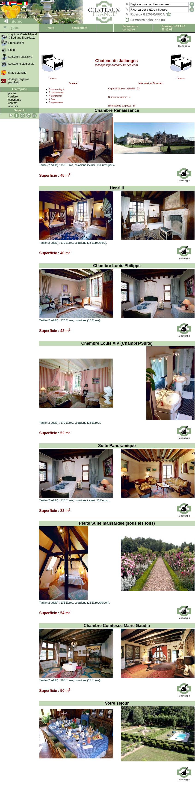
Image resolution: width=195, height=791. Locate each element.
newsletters (79, 28)
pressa (12, 93)
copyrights (14, 99)
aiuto (51, 28)
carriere (13, 96)
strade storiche (17, 72)
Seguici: (19, 110)
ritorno (11, 21)
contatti (12, 103)
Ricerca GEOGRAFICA (150, 14)
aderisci (13, 106)
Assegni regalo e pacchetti (18, 81)
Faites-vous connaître (130, 28)
